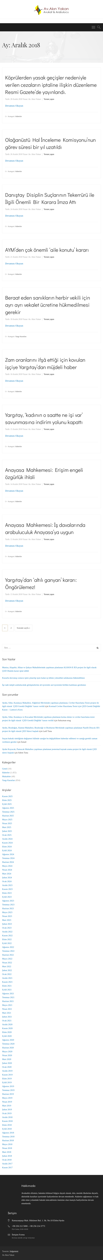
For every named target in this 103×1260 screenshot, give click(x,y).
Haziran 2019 (8, 1094)
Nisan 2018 (7, 1148)
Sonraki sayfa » (23, 628)
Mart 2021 (6, 1013)
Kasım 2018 (7, 1121)
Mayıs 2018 (7, 1144)
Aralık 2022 (7, 932)
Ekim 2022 (7, 939)
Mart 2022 (6, 966)
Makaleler (6, 776)
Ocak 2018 (6, 1160)
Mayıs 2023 (7, 912)
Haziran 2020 (8, 1047)
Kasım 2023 (7, 889)
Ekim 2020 (7, 1032)
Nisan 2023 (7, 916)
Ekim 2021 (7, 986)
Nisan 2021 (7, 1009)
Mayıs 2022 (7, 959)
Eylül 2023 (7, 897)
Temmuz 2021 (8, 997)
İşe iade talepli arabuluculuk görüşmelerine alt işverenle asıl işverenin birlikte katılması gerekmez (44, 685)
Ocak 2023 (6, 928)
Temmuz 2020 (8, 1044)
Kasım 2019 (7, 1075)
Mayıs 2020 (7, 1051)
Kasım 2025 (7, 796)
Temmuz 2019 (8, 1090)
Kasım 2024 (7, 843)
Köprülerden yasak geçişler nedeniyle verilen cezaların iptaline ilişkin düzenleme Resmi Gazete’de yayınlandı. (51, 84)
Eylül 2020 (7, 1036)
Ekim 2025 (7, 800)
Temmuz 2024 (8, 858)
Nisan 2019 (7, 1102)
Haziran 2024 (8, 862)
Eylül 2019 (7, 1082)
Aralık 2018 (7, 1117)
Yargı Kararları (20, 336)
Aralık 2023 (7, 885)
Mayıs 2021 (7, 1005)
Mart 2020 (6, 1059)
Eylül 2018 (7, 1129)
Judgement (14, 1251)
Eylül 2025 (7, 804)
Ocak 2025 (6, 835)
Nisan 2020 (7, 1055)
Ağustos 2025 (8, 808)
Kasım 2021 (7, 982)
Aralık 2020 (7, 1024)
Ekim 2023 (7, 893)
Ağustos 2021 (8, 993)
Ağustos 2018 (8, 1133)
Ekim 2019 (7, 1078)
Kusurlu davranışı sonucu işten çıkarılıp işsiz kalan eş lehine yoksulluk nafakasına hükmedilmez (43, 678)
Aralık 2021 (7, 978)
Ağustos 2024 (8, 854)
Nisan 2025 (7, 823)
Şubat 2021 (7, 1017)
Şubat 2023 (7, 924)
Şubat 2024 (7, 877)
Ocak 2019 (6, 1113)
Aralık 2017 (7, 1163)
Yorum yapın (49, 99)
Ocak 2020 (6, 1067)
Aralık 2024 (7, 839)
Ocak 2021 (6, 1020)
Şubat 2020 (7, 1063)
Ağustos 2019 (8, 1086)
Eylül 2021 (7, 989)
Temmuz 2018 (8, 1136)
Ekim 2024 (7, 846)
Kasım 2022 (7, 935)
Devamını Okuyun (14, 105)
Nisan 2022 (7, 962)
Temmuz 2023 (8, 904)
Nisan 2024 (7, 870)
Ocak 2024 (6, 881)
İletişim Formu (18, 1235)
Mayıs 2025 (7, 819)
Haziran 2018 (8, 1140)
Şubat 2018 (7, 1156)
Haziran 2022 (8, 955)
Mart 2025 (6, 827)
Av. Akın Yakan (34, 99)
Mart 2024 (6, 874)
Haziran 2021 (8, 1001)
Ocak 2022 (6, 974)
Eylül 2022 (7, 943)
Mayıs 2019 (7, 1098)
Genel (4, 769)
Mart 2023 (6, 920)
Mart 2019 (6, 1105)
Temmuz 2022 (8, 951)
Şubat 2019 (7, 1109)
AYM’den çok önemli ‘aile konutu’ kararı (47, 249)
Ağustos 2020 (8, 1040)
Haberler (18, 116)
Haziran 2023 (8, 908)
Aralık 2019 (7, 1071)
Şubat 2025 (7, 831)
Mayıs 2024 (7, 866)
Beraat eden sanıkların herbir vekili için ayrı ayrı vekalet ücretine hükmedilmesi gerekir (47, 304)
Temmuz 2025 (8, 812)
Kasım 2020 (7, 1028)
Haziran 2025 (8, 816)
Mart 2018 (6, 1152)
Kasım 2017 (7, 1167)
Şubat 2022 (7, 970)
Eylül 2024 (7, 850)
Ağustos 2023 (8, 901)
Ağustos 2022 (8, 947)
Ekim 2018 (7, 1125)
